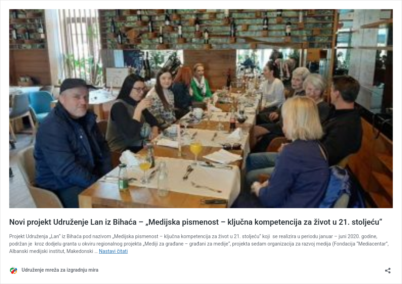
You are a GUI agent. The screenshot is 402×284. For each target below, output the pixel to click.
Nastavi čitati (113, 251)
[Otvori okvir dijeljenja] (388, 268)
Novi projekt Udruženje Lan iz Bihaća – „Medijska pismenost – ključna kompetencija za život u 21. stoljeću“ (195, 222)
